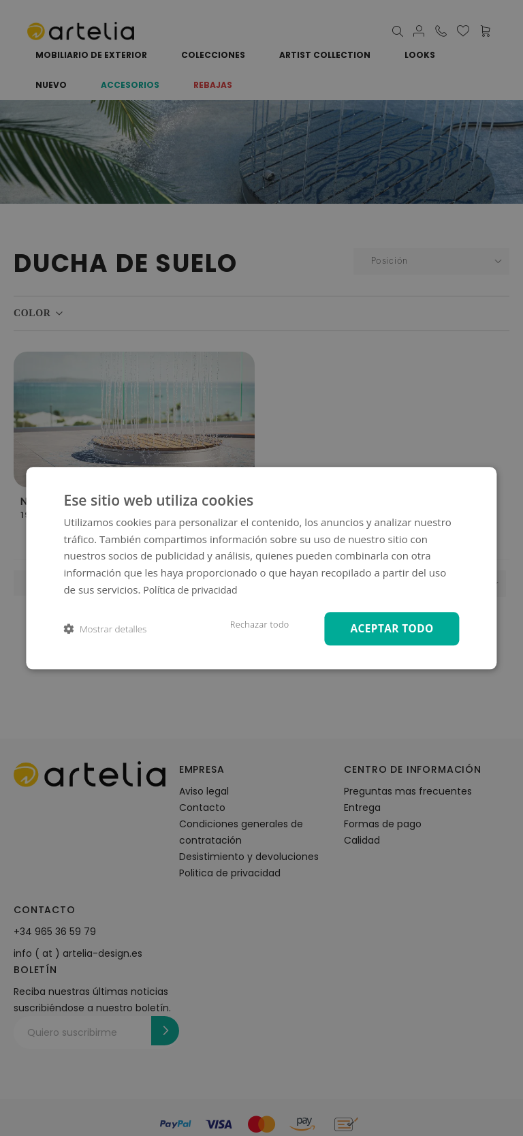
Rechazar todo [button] (251, 624)
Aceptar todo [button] (389, 628)
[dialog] (261, 568)
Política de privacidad (193, 588)
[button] (104, 628)
